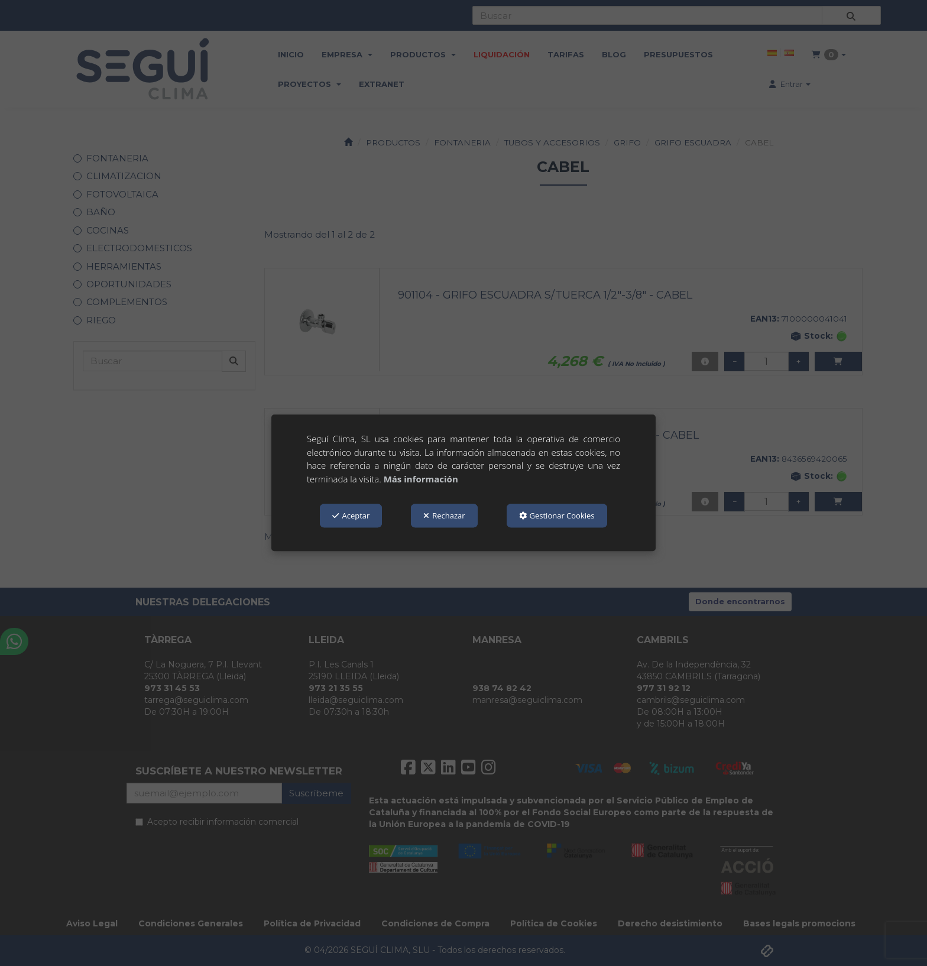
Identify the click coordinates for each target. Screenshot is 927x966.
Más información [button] (421, 479)
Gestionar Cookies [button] (557, 515)
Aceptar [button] (350, 515)
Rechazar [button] (444, 515)
